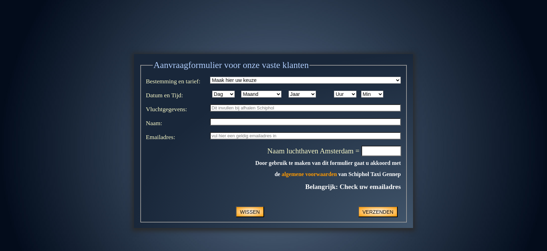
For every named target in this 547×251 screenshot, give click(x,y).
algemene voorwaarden (309, 174)
